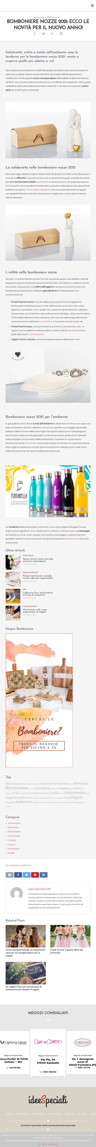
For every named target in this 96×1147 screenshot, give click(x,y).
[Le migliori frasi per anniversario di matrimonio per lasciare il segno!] (26, 973)
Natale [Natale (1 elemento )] (87, 793)
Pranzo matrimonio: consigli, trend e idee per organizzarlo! (38, 577)
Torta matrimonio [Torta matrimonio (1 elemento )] (57, 802)
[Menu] (92, 5)
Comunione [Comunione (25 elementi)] (42, 788)
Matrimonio (13, 849)
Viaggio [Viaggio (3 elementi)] (78, 802)
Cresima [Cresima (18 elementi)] (63, 788)
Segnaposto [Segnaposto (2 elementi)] (10, 802)
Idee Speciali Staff (39, 889)
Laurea (11, 844)
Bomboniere (14, 832)
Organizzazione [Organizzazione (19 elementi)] (16, 797)
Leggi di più (53, 1144)
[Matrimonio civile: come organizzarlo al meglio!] (13, 613)
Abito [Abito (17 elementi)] (9, 783)
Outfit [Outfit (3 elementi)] (29, 798)
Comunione (14, 836)
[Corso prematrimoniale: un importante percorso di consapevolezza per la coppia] (26, 936)
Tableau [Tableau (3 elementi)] (36, 802)
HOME (9, 1114)
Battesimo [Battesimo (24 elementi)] (81, 783)
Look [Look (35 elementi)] (54, 793)
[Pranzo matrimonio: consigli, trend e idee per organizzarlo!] (13, 579)
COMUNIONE (55, 1114)
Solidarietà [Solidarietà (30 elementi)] (23, 802)
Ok (39, 1144)
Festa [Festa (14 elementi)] (76, 788)
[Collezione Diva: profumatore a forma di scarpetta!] (13, 596)
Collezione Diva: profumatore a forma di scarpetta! (38, 594)
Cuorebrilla (72, 330)
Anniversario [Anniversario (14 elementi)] (62, 783)
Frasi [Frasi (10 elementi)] (16, 793)
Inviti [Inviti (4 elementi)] (28, 793)
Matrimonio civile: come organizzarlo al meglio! (35, 611)
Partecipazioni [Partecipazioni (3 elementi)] (45, 798)
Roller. (77, 339)
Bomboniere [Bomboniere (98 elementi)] (17, 788)
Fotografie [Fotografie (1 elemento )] (9, 793)
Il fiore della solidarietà (38, 190)
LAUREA (82, 1114)
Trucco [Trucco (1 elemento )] (66, 802)
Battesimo (13, 827)
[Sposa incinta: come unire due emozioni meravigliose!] (13, 562)
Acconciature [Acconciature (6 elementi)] (20, 784)
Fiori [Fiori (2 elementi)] (82, 789)
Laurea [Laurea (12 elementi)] (35, 793)
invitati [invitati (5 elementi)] (22, 793)
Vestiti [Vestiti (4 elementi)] (72, 802)
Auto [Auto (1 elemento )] (71, 784)
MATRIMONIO (22, 1114)
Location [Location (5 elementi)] (45, 793)
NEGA (44, 1144)
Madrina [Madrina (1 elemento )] (61, 793)
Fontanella (30, 443)
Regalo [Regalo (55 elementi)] (77, 797)
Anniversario (14, 823)
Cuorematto (42, 182)
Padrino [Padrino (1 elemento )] (35, 798)
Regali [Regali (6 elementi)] (67, 798)
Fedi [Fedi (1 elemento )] (70, 789)
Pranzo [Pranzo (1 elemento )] (54, 798)
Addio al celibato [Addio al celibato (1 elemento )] (33, 784)
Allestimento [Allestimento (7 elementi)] (46, 784)
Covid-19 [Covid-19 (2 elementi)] (53, 789)
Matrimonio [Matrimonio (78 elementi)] (74, 793)
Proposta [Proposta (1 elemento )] (60, 798)
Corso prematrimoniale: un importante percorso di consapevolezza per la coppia (25, 953)
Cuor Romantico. (36, 334)
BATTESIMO (39, 1114)
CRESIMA (70, 1114)
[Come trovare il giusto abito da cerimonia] (70, 936)
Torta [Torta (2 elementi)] (49, 802)
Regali (11, 853)
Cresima (12, 840)
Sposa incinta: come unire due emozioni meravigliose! (38, 560)
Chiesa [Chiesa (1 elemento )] (31, 789)
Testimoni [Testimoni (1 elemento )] (43, 802)
